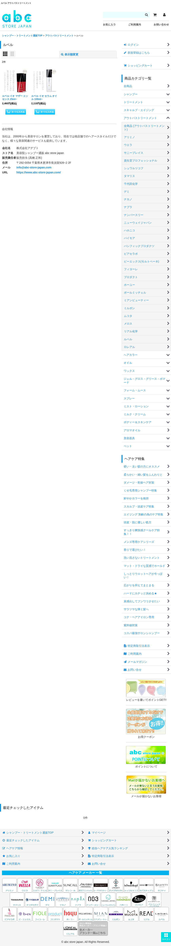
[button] (166, 937)
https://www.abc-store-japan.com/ (38, 172)
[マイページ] (164, 15)
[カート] (155, 15)
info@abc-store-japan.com (33, 167)
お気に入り (109, 24)
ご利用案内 (134, 24)
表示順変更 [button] (69, 54)
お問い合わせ (161, 24)
